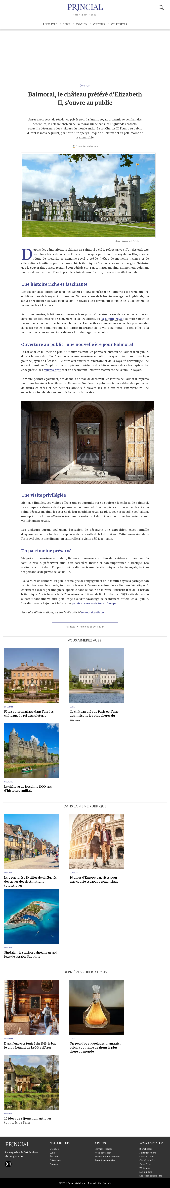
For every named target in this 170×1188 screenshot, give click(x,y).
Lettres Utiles (146, 1156)
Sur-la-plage (145, 1171)
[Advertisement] (85, 54)
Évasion (81, 24)
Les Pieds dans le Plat (150, 1175)
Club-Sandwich (147, 1160)
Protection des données (107, 1156)
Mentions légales (103, 1148)
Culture (99, 24)
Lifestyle (50, 24)
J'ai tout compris (147, 1152)
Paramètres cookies (105, 1160)
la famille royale (112, 318)
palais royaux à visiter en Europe (94, 603)
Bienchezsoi (145, 1148)
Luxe (66, 24)
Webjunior (144, 1168)
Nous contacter (103, 1152)
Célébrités (119, 24)
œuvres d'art (52, 370)
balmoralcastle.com (93, 612)
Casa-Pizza (145, 1164)
